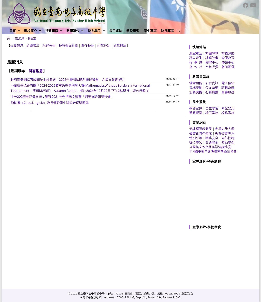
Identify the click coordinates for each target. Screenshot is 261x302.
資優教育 (227, 57)
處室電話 (195, 53)
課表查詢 (195, 57)
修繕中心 (228, 62)
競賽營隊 (195, 112)
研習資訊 (211, 83)
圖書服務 (227, 92)
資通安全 (211, 142)
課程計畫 (211, 57)
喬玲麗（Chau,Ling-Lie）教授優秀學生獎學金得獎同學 (50, 102)
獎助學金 (227, 142)
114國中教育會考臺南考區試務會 (213, 151)
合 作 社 (195, 67)
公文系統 (211, 87)
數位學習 (195, 142)
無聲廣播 (195, 92)
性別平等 (195, 138)
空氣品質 (212, 67)
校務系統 (227, 112)
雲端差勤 (195, 87)
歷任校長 (87, 45)
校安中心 (212, 62)
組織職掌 (32, 45)
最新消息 (16, 45)
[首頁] (8, 38)
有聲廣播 (211, 92)
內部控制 (103, 45)
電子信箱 (227, 83)
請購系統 (227, 87)
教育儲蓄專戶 (224, 133)
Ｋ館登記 (227, 108)
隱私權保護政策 (92, 297)
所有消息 (36, 70)
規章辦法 (119, 45)
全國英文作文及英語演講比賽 (210, 147)
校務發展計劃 (68, 45)
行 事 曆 (195, 62)
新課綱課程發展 (200, 129)
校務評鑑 (227, 53)
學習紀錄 (195, 108)
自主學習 (211, 108)
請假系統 (211, 112)
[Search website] (178, 30)
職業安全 (211, 138)
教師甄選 (228, 67)
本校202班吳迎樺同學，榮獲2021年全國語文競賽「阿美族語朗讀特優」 (62, 96)
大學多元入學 (224, 129)
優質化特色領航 (200, 133)
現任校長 (49, 45)
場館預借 (195, 83)
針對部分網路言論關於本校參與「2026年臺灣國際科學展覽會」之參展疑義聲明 (67, 79)
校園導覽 (211, 53)
